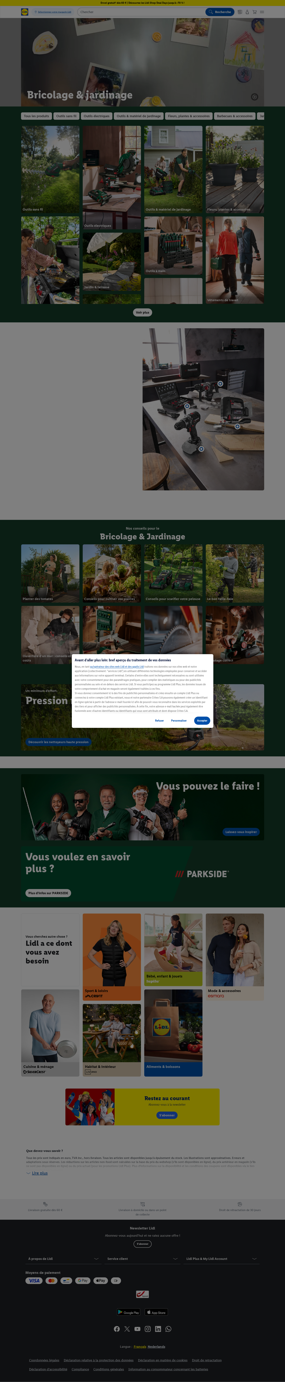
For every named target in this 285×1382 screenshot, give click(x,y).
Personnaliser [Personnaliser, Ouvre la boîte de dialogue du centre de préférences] (179, 720)
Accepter (202, 720)
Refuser (159, 720)
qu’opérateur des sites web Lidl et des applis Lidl (117, 666)
